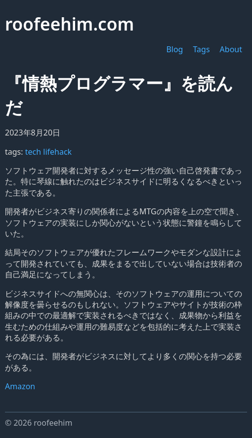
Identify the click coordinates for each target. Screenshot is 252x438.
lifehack (57, 151)
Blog (174, 49)
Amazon (20, 386)
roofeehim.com (69, 23)
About (231, 49)
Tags (201, 49)
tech (34, 151)
